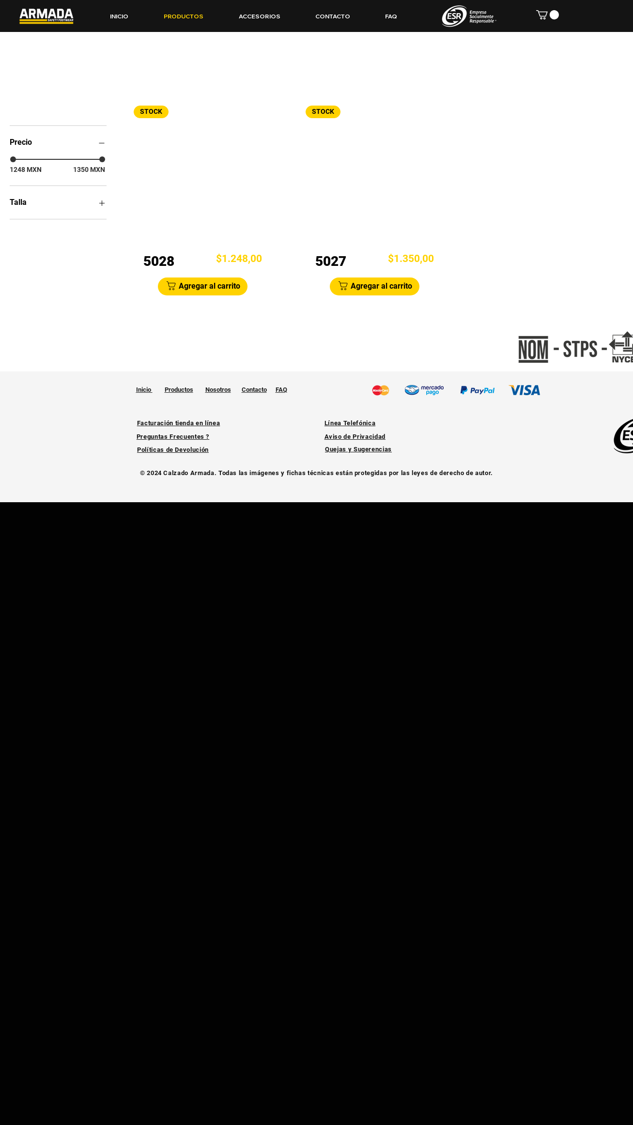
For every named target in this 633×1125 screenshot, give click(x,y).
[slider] (13, 159)
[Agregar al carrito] (202, 286)
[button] (547, 14)
